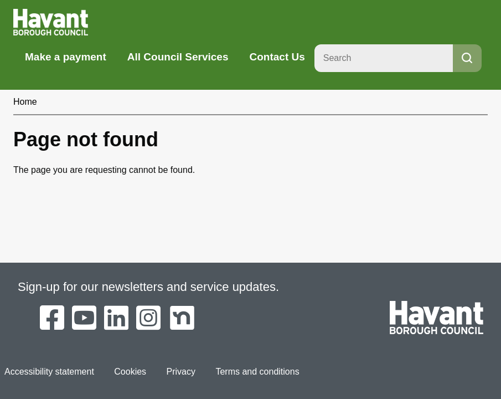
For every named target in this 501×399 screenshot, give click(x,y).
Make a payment (65, 57)
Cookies (130, 371)
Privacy (181, 371)
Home (25, 101)
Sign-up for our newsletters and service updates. (148, 287)
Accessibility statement (49, 371)
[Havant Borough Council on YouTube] (84, 318)
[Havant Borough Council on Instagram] (148, 318)
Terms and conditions (257, 371)
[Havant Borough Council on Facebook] (52, 318)
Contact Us (276, 57)
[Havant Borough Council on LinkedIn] (116, 318)
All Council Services (178, 57)
